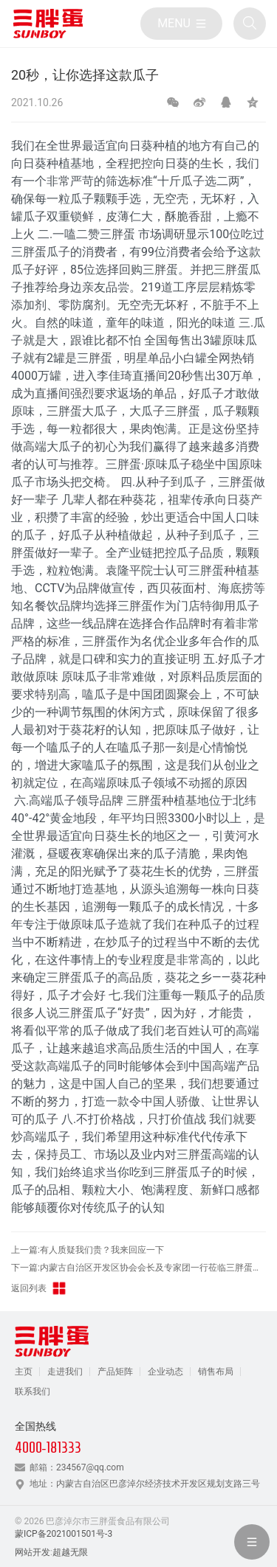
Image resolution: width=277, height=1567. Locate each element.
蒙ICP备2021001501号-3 (63, 1534)
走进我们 (65, 1371)
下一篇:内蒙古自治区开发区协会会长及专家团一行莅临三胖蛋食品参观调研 (138, 1267)
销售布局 (215, 1371)
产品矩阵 (115, 1371)
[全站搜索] (249, 23)
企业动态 (165, 1371)
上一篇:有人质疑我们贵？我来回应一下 (87, 1250)
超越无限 (70, 1552)
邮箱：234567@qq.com (77, 1467)
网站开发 (32, 1552)
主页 (24, 1371)
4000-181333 (48, 1447)
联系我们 (32, 1391)
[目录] (181, 23)
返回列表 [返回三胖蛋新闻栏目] (39, 1288)
